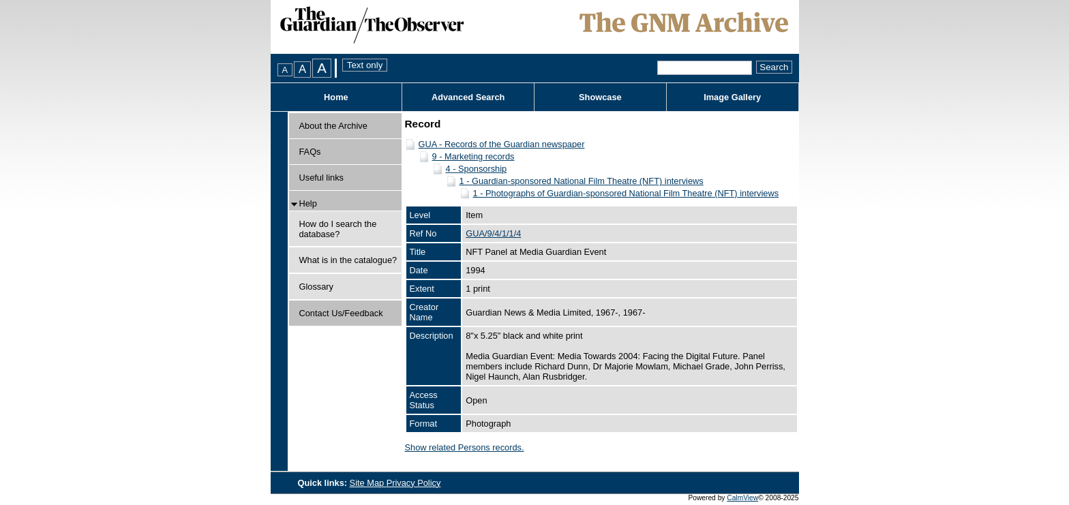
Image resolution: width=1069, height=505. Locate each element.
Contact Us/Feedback (341, 313)
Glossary (316, 286)
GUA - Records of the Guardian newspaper (502, 144)
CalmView (742, 498)
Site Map (368, 483)
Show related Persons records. (464, 447)
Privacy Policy (414, 483)
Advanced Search (468, 97)
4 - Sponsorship (476, 169)
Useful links (321, 177)
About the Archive (333, 126)
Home (336, 97)
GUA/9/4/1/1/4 (493, 233)
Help (308, 203)
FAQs (310, 152)
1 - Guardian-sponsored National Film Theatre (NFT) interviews (582, 181)
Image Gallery (732, 97)
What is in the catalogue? (348, 260)
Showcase (600, 97)
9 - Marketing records (473, 156)
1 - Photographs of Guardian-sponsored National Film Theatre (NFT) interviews (626, 193)
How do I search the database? (338, 229)
